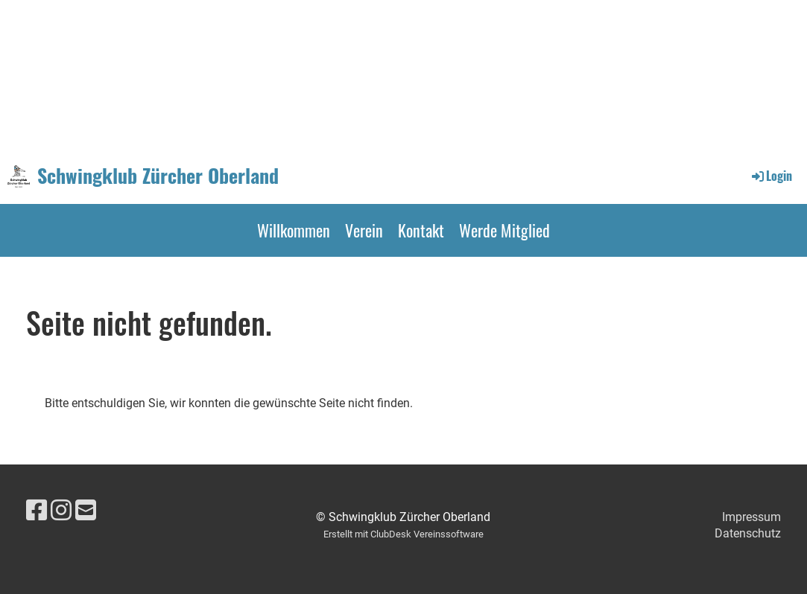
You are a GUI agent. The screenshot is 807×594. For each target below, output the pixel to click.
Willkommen (293, 230)
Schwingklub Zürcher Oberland (158, 175)
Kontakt (421, 230)
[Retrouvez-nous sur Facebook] (36, 510)
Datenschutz (748, 533)
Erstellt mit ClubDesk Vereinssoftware (403, 534)
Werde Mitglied (504, 230)
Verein (364, 230)
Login (771, 176)
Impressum (751, 517)
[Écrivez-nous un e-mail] (85, 510)
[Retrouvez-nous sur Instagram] (61, 510)
